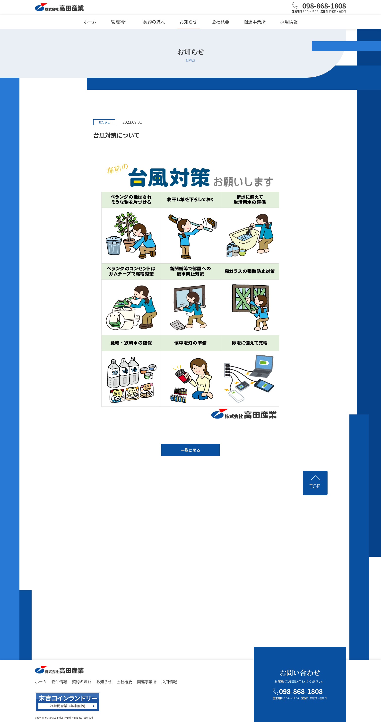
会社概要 (220, 21)
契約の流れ (154, 21)
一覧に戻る (190, 450)
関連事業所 (255, 21)
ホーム (90, 21)
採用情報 (289, 21)
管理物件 (120, 21)
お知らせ (188, 21)
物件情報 (59, 681)
